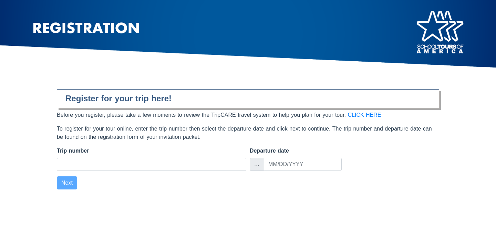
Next (67, 183)
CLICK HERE (364, 115)
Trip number (73, 151)
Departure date (269, 151)
